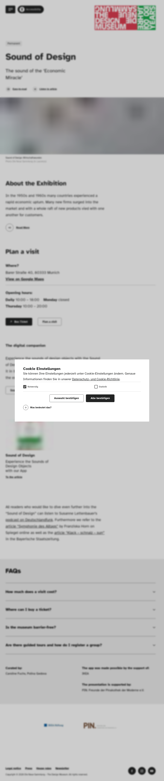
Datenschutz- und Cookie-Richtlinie (96, 379)
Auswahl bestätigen (66, 398)
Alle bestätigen (100, 398)
